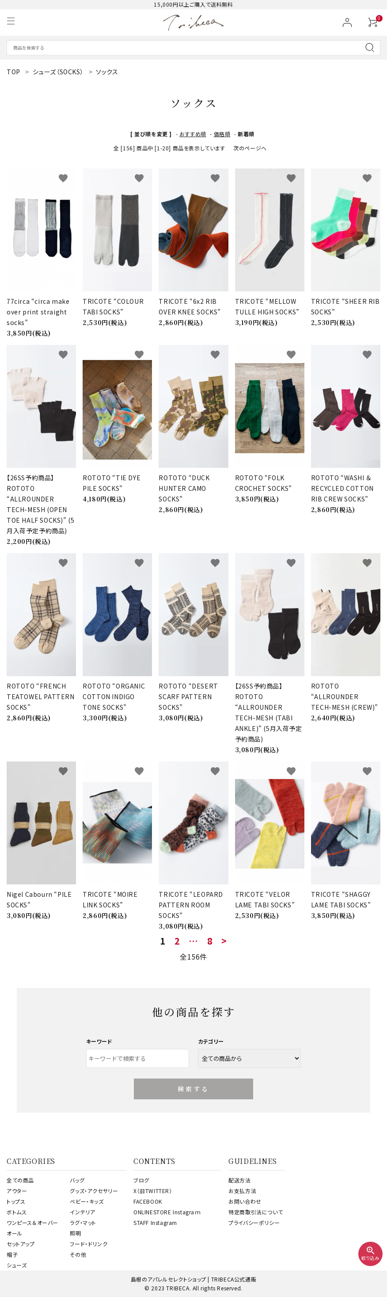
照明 (75, 1233)
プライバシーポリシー (254, 1222)
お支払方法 (242, 1190)
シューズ (17, 1265)
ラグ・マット (83, 1222)
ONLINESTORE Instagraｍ (167, 1212)
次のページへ (250, 148)
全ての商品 (20, 1180)
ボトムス (17, 1212)
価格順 (222, 134)
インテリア (82, 1212)
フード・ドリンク (88, 1243)
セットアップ (21, 1243)
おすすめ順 (192, 134)
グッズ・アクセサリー (94, 1190)
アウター (17, 1190)
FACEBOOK (147, 1201)
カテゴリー (211, 1041)
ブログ (141, 1180)
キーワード (99, 1041)
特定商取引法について (255, 1212)
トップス (16, 1201)
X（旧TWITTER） (152, 1190)
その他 (78, 1254)
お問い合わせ (245, 1201)
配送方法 (239, 1180)
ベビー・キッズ (86, 1201)
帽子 (12, 1254)
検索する (194, 1088)
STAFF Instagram (155, 1222)
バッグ (77, 1180)
